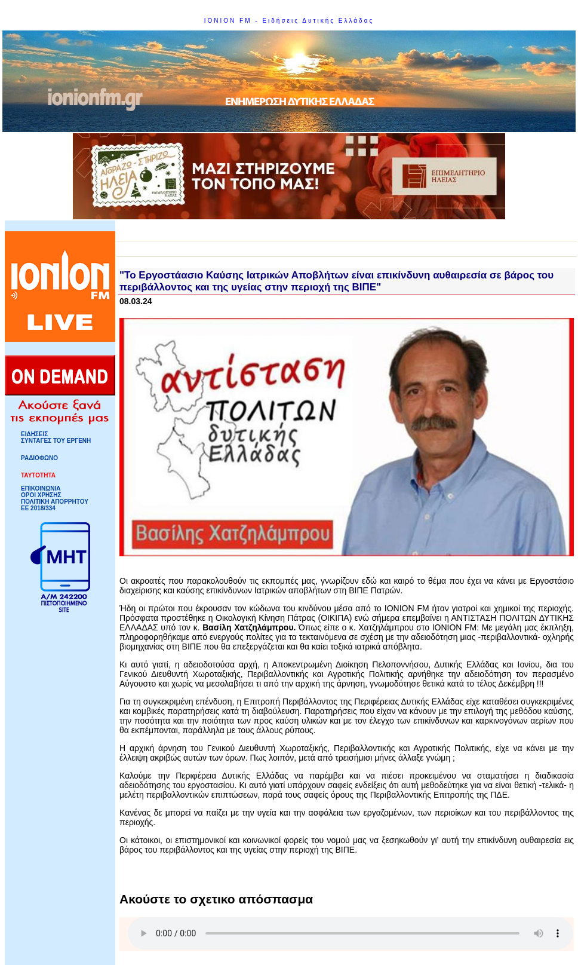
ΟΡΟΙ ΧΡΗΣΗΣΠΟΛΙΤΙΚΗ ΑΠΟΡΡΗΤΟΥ (54, 498)
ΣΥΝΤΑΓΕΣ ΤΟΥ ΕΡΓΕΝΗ (56, 440)
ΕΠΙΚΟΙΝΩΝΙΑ (40, 488)
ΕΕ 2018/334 (38, 508)
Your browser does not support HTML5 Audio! (350, 933)
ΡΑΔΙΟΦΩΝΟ (39, 458)
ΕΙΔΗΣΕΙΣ (34, 434)
